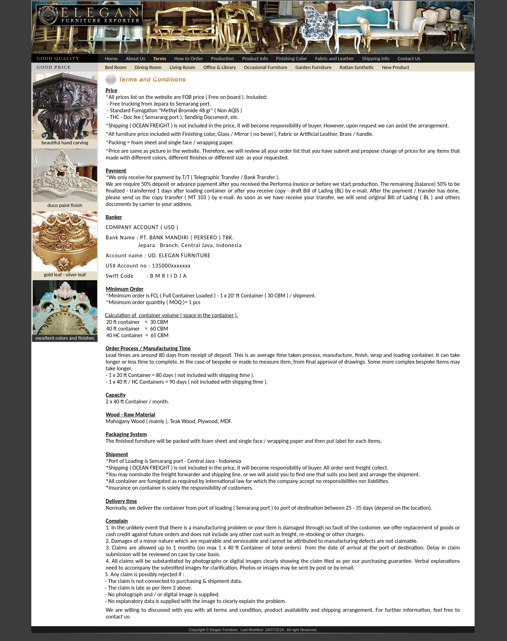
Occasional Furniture (265, 67)
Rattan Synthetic (357, 67)
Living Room (182, 67)
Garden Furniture (313, 67)
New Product (395, 67)
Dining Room (148, 67)
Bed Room (115, 67)
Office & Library (219, 67)
